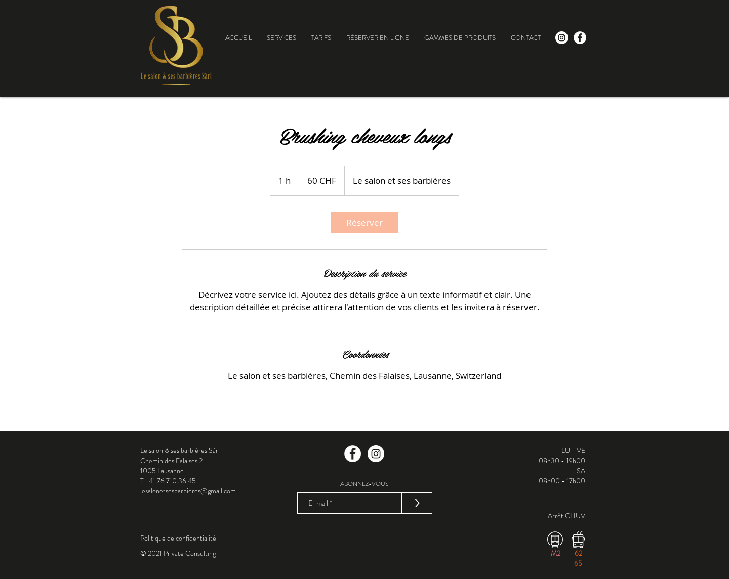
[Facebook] (352, 453)
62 (578, 553)
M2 (555, 553)
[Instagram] (376, 453)
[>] (417, 503)
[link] (364, 222)
